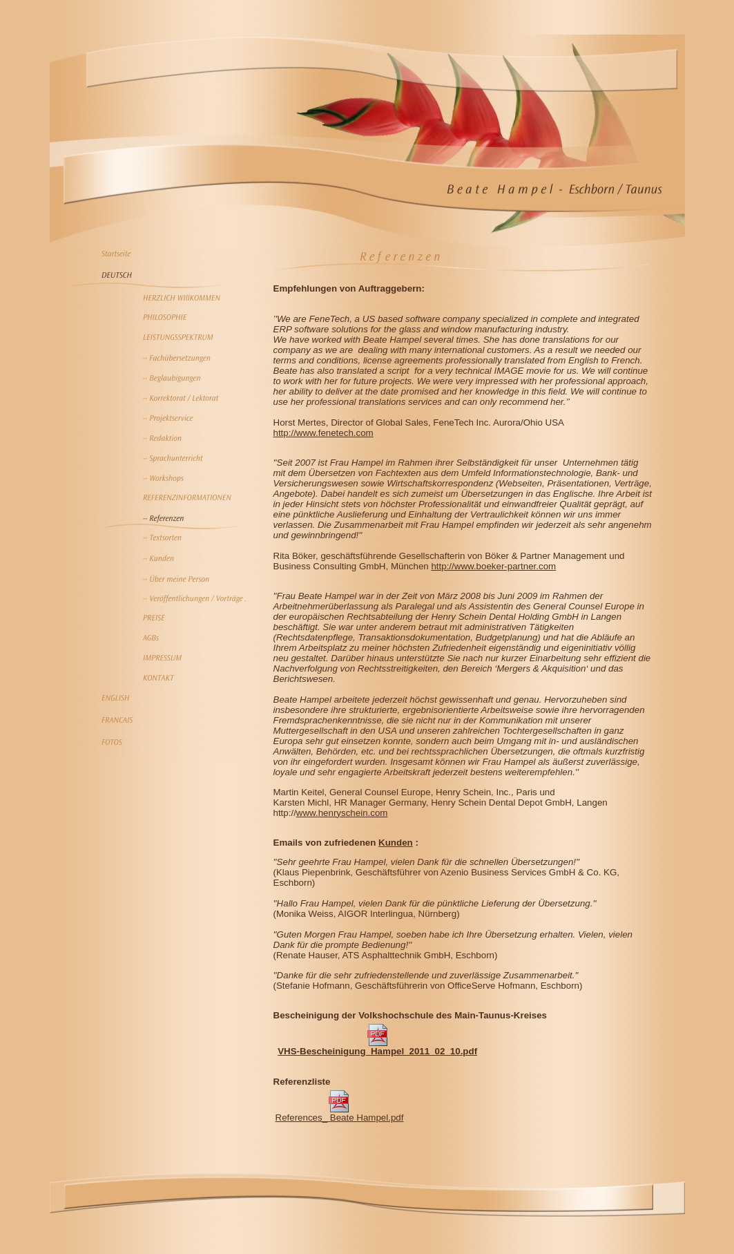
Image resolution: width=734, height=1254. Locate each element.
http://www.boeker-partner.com (493, 566)
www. (307, 813)
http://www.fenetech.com (323, 433)
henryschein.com (353, 813)
